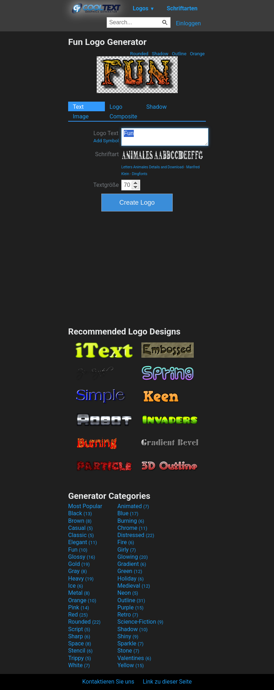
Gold (79, 564)
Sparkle (130, 643)
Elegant (82, 542)
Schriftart (107, 154)
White (79, 665)
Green (129, 571)
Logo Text (106, 136)
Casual (80, 528)
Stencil (80, 650)
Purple (130, 607)
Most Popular (85, 506)
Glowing (132, 556)
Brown (79, 520)
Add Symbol (106, 140)
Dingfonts (139, 174)
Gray (77, 571)
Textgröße (106, 185)
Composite (123, 116)
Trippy (79, 658)
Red (78, 614)
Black (80, 513)
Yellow (130, 665)
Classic (81, 535)
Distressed (135, 535)
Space (79, 643)
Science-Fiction (140, 621)
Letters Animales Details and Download (152, 167)
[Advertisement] (33, 144)
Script (79, 629)
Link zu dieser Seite (167, 681)
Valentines (134, 658)
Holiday (130, 578)
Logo (116, 106)
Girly (126, 549)
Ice (75, 585)
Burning (130, 520)
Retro (127, 614)
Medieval (133, 585)
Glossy (81, 556)
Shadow (160, 53)
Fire (125, 542)
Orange (197, 53)
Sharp (79, 636)
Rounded (139, 53)
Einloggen (188, 23)
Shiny (127, 636)
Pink (78, 607)
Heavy (80, 578)
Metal (79, 592)
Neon (127, 592)
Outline (179, 53)
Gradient (131, 564)
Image (81, 116)
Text (78, 106)
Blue (127, 513)
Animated (133, 506)
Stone (128, 650)
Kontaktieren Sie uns (108, 681)
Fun (164, 137)
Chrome (132, 528)
